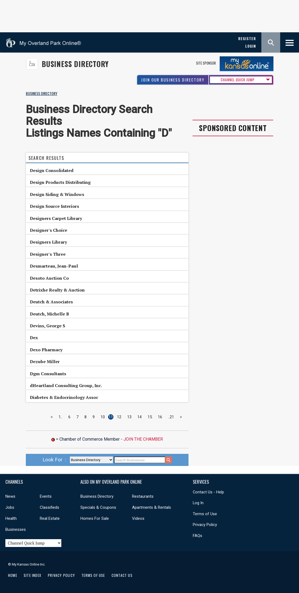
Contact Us (122, 575)
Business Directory (75, 64)
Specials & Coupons (98, 507)
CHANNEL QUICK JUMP (238, 79)
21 (172, 417)
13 (129, 417)
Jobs (9, 507)
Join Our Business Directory (172, 80)
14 (139, 417)
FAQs (197, 535)
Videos (138, 518)
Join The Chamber (143, 439)
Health (11, 518)
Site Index (32, 575)
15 (150, 417)
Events (46, 496)
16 (160, 417)
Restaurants (143, 496)
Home (12, 575)
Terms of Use (205, 513)
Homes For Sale (94, 518)
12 (119, 417)
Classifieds (49, 507)
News (10, 496)
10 (103, 417)
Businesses (15, 529)
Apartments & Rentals (151, 507)
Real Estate (50, 518)
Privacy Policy (205, 524)
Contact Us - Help (208, 492)
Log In (198, 502)
